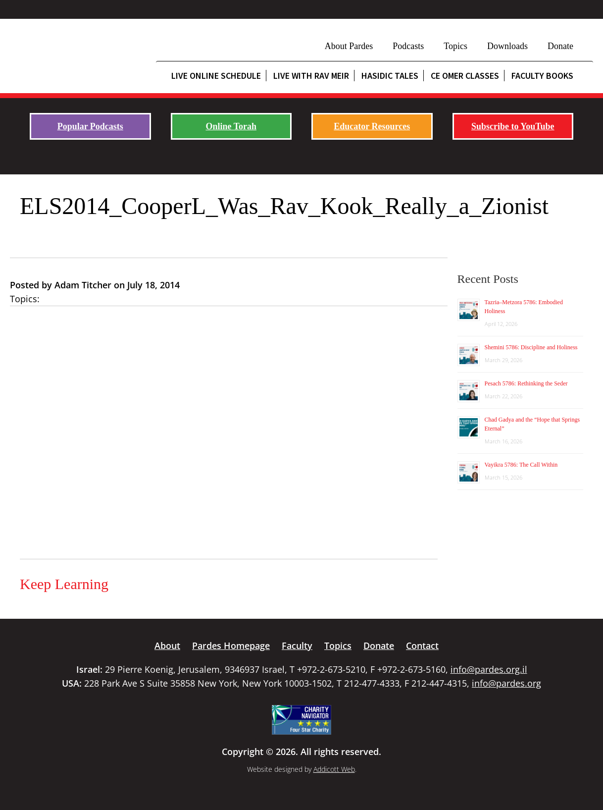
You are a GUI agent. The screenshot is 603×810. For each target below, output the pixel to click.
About (167, 645)
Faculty (297, 645)
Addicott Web (334, 769)
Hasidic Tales (389, 75)
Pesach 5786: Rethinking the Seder (526, 383)
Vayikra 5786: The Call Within (521, 464)
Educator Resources (372, 126)
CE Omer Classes (465, 75)
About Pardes (349, 46)
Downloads (507, 46)
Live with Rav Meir (311, 75)
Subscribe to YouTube (512, 126)
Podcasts (408, 46)
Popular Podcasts (90, 126)
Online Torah (230, 126)
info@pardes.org (506, 683)
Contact (422, 645)
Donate (560, 46)
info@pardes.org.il (489, 669)
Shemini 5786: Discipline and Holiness (531, 347)
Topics (455, 46)
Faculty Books (542, 75)
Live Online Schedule (216, 75)
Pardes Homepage (231, 645)
